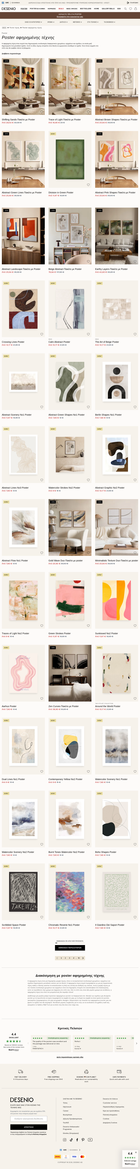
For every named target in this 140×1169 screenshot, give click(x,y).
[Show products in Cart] (135, 9)
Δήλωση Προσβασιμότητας (72, 1119)
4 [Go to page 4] (73, 958)
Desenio (76, 1162)
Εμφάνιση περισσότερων (70, 948)
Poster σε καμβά (37, 9)
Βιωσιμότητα (67, 1115)
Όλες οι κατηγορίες (33, 22)
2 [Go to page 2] (65, 958)
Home (96, 9)
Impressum (67, 1107)
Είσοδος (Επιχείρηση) (71, 1133)
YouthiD (66, 1123)
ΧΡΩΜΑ (50, 22)
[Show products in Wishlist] (130, 9)
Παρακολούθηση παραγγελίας (113, 1107)
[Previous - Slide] (28, 1043)
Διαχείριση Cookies (110, 1123)
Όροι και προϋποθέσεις (111, 1111)
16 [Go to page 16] (79, 958)
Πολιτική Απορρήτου (40, 1134)
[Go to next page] (83, 958)
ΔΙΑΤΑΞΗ (64, 22)
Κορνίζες (52, 9)
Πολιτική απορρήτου (110, 1115)
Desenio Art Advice (110, 1099)
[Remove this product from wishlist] (42, 112)
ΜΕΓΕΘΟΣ (77, 22)
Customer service (110, 1103)
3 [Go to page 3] (69, 958)
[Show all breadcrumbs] (4, 28)
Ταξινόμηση (109, 22)
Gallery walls (108, 9)
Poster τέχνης (15, 28)
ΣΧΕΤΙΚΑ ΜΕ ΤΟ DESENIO (72, 1099)
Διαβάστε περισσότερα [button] (11, 54)
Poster (24, 9)
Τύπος (65, 1103)
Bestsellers (85, 9)
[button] (130, 1158)
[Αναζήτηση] (125, 9)
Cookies (106, 1119)
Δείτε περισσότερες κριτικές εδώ (70, 1057)
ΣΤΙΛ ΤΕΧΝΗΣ (92, 22)
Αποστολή (28, 1127)
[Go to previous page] (57, 958)
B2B (119, 9)
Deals (61, 9)
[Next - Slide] (137, 1043)
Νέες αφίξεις (72, 9)
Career (65, 1111)
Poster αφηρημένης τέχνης (32, 28)
